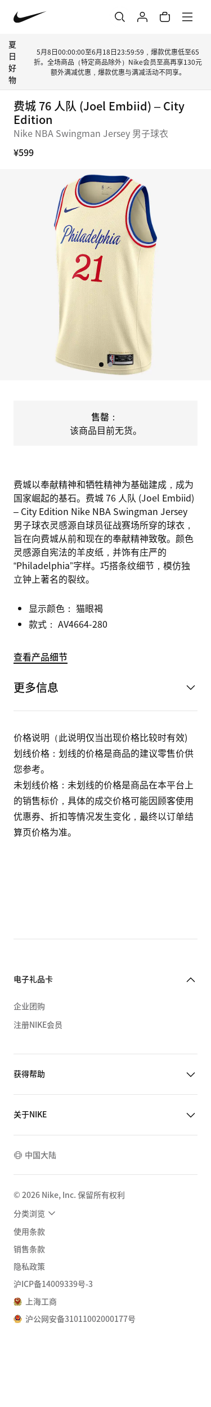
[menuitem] (36, 1213)
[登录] (142, 17)
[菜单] (187, 17)
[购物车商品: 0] (165, 17)
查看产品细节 (41, 656)
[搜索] (120, 17)
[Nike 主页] (30, 17)
